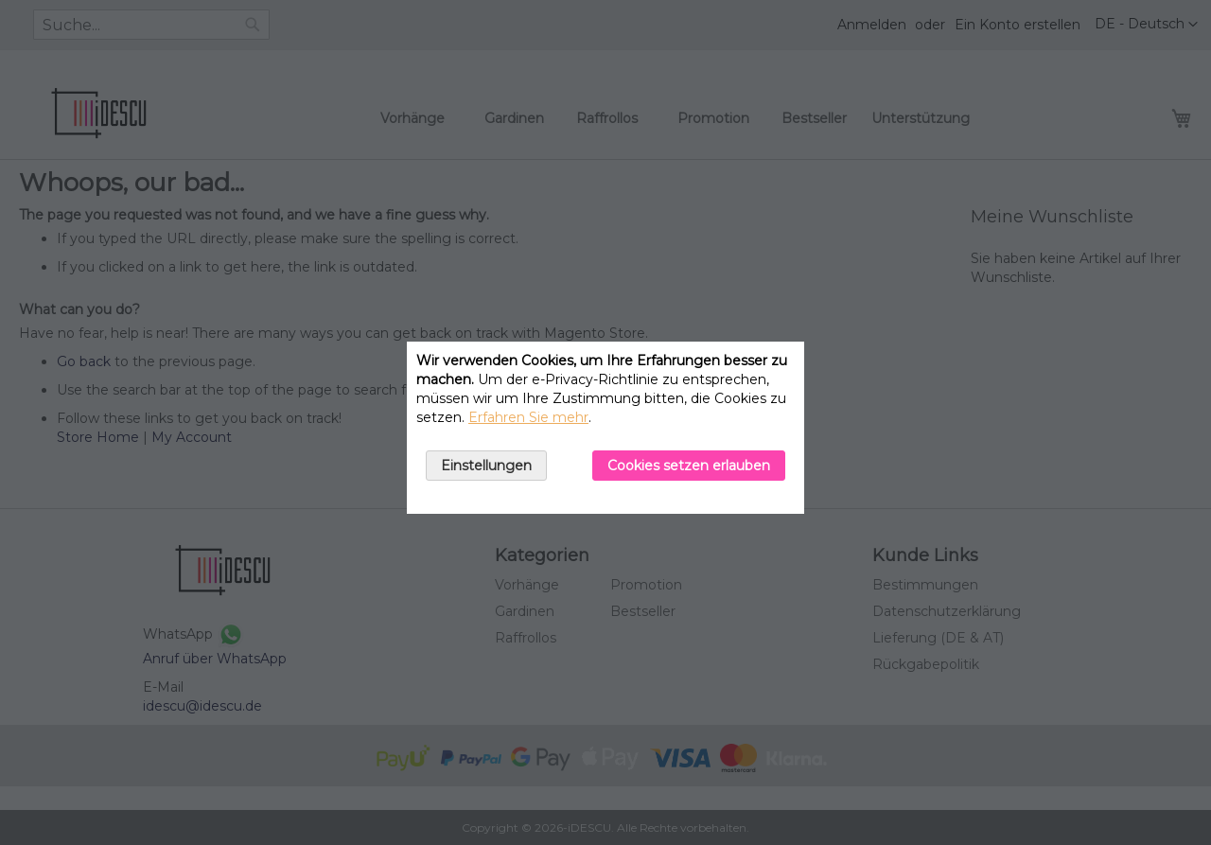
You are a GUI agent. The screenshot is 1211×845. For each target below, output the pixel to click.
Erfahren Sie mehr (528, 417)
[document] (605, 428)
